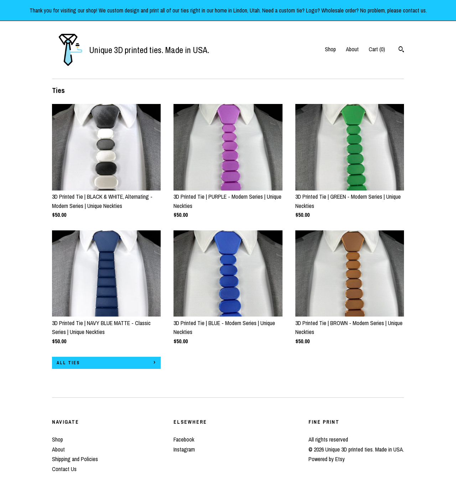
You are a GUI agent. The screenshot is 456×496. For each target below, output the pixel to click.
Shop (330, 49)
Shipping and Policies (75, 459)
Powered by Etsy (327, 459)
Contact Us (64, 469)
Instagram (184, 449)
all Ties (68, 363)
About (352, 49)
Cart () (377, 49)
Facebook (183, 439)
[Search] (401, 50)
